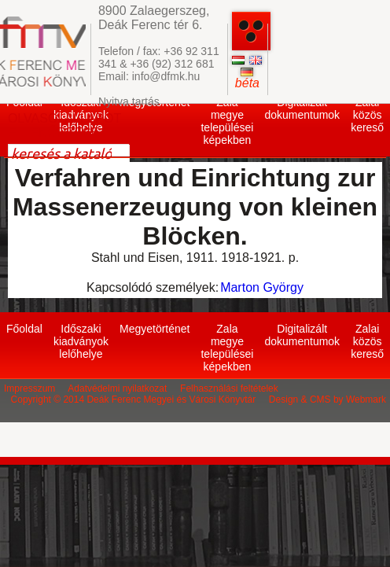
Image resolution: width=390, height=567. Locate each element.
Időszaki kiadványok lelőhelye (81, 341)
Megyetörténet (155, 328)
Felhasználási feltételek (229, 388)
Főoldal (24, 328)
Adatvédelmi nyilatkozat (117, 388)
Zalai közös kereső (367, 115)
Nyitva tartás (129, 101)
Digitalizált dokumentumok (302, 108)
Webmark (366, 399)
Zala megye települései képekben (227, 121)
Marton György (262, 287)
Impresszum (29, 388)
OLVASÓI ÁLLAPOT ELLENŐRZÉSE (64, 125)
